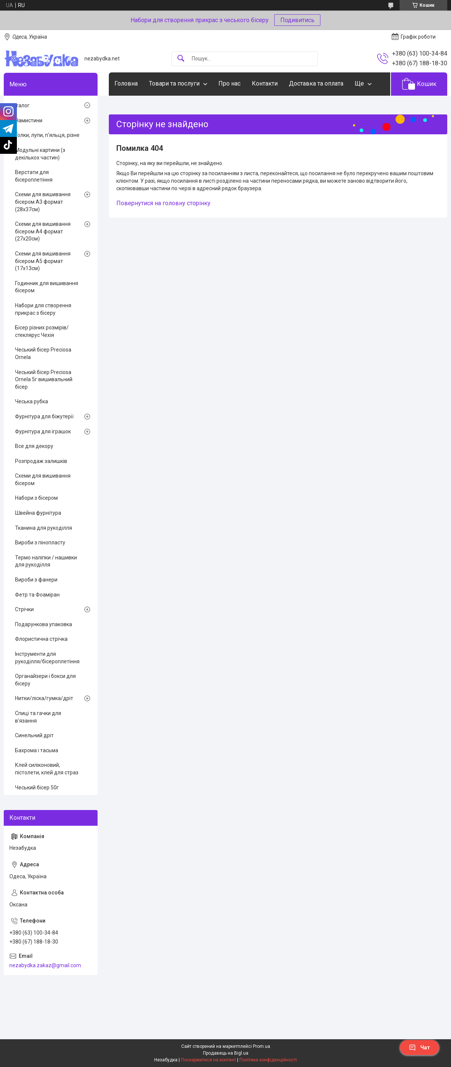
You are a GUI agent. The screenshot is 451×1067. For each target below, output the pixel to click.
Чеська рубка (31, 401)
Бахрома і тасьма (36, 750)
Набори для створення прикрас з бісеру (43, 309)
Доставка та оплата (316, 83)
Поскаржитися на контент (208, 1059)
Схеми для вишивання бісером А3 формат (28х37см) (43, 201)
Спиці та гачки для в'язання (38, 717)
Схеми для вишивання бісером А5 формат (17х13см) (43, 261)
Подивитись (297, 20)
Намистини (28, 120)
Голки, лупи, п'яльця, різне (47, 135)
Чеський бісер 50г (37, 787)
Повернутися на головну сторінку (163, 203)
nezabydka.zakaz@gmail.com (45, 965)
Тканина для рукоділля (43, 528)
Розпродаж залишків (41, 461)
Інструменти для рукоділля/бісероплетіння (47, 657)
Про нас (229, 83)
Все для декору (34, 446)
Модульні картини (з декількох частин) (40, 154)
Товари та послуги (174, 83)
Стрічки (24, 609)
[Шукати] (181, 59)
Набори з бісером (36, 498)
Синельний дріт (34, 735)
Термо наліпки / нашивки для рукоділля (46, 561)
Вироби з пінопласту (40, 543)
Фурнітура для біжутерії (44, 416)
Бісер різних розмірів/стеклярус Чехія (42, 331)
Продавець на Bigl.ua (225, 1053)
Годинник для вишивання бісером (46, 287)
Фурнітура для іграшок (43, 431)
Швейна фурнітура (38, 513)
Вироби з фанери (36, 580)
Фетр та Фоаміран (37, 595)
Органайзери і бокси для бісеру (45, 680)
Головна (126, 83)
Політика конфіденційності (268, 1059)
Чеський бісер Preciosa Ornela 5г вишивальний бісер (43, 379)
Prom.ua (261, 1046)
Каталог (19, 105)
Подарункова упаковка (43, 624)
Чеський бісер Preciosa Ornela (43, 353)
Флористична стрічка (41, 639)
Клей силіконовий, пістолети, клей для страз (46, 768)
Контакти (265, 83)
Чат (419, 1047)
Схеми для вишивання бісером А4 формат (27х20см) (43, 231)
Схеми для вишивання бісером (43, 479)
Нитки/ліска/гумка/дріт (44, 698)
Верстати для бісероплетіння (34, 176)
